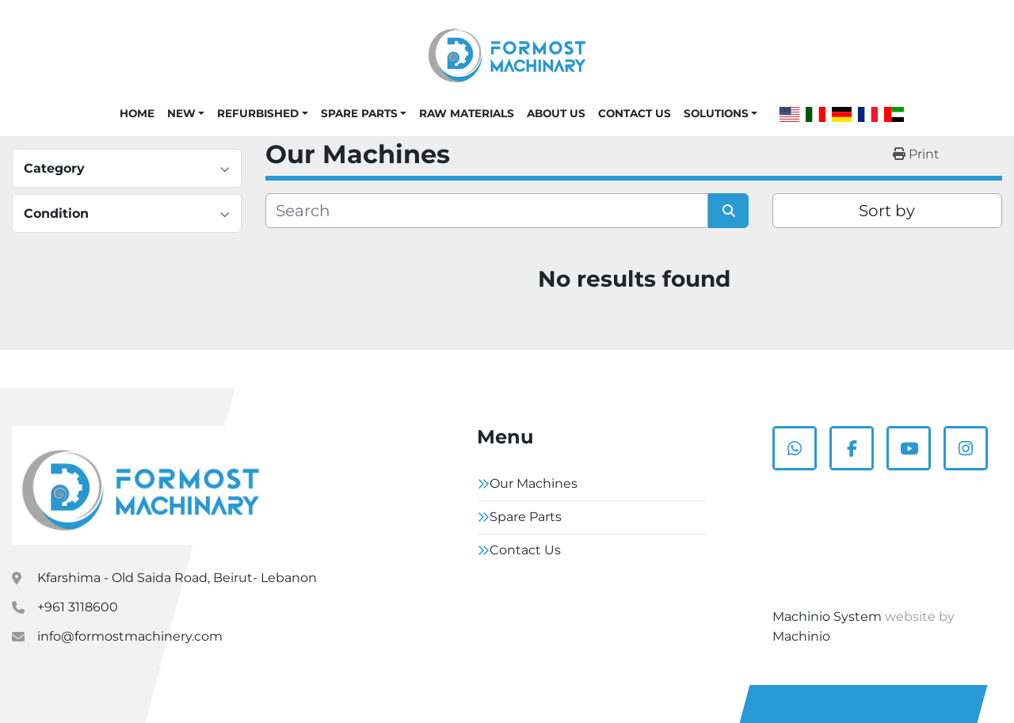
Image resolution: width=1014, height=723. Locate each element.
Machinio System (827, 616)
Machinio (801, 636)
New (181, 113)
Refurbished (258, 113)
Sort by (887, 210)
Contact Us (634, 113)
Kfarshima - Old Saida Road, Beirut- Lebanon (177, 577)
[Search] (486, 210)
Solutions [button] (716, 113)
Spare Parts (359, 113)
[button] (185, 113)
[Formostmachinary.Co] (140, 485)
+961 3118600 (77, 607)
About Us (556, 113)
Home (137, 113)
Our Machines (534, 483)
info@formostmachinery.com (130, 636)
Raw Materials (466, 113)
